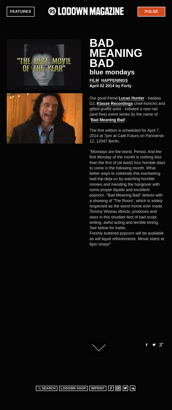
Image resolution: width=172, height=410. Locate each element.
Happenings (114, 80)
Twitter (153, 345)
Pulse (151, 11)
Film (94, 80)
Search (46, 388)
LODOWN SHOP (73, 388)
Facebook (146, 345)
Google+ (161, 345)
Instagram (118, 388)
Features (20, 11)
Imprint (98, 388)
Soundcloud (132, 388)
